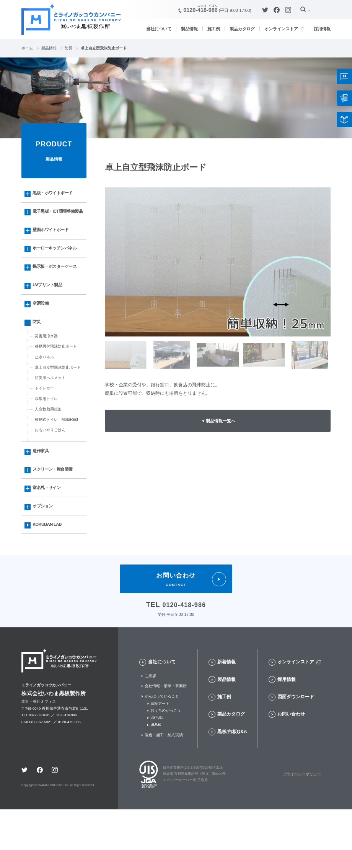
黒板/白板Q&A (232, 772)
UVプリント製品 (50, 302)
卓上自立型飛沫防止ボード (60, 393)
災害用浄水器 (47, 358)
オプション (44, 542)
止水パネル (45, 381)
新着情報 (226, 702)
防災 (68, 48)
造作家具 (42, 482)
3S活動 (156, 758)
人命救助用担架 (49, 438)
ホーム (27, 48)
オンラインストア (281, 28)
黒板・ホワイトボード (55, 194)
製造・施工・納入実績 (164, 775)
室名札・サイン (49, 522)
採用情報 (322, 28)
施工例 (213, 28)
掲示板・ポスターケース (57, 283)
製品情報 (189, 28)
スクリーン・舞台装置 (55, 502)
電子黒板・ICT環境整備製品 (57, 218)
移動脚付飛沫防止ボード (58, 370)
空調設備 (42, 322)
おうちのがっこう (165, 750)
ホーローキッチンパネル (57, 262)
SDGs (155, 765)
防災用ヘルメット (51, 404)
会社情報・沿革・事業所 (166, 726)
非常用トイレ (47, 427)
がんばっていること (162, 736)
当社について (158, 28)
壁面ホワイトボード (53, 242)
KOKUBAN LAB (49, 563)
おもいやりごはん (51, 461)
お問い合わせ (291, 754)
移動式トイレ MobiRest (58, 449)
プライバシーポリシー (302, 814)
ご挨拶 (150, 716)
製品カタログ (242, 28)
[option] (218, 262)
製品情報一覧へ (221, 421)
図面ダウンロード (295, 737)
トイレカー (45, 415)
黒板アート (159, 744)
